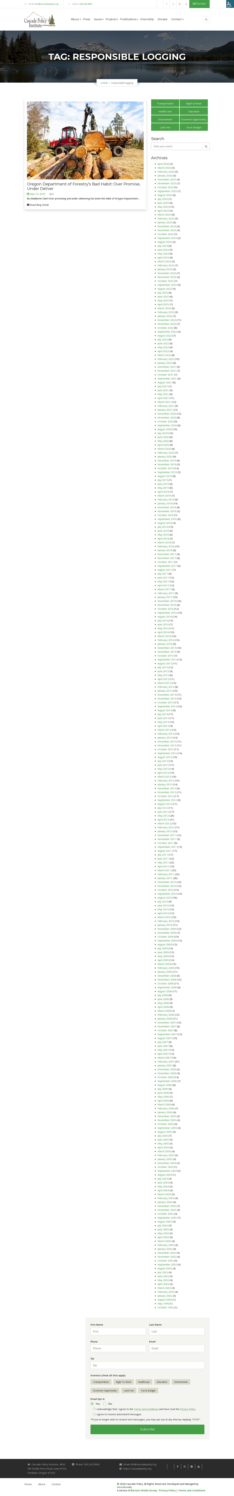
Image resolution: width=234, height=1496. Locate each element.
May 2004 (163, 1186)
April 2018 (163, 538)
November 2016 (167, 604)
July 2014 (163, 714)
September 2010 (167, 893)
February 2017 (166, 593)
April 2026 (163, 163)
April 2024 (163, 257)
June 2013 (163, 764)
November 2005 (167, 1120)
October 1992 (166, 1307)
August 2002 (165, 1268)
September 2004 (167, 1170)
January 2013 (165, 784)
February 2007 (166, 1061)
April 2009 (163, 960)
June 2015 (163, 671)
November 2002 (167, 1256)
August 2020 (165, 429)
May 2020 (163, 441)
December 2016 (167, 601)
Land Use (165, 127)
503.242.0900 (86, 3)
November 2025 (167, 183)
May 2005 (163, 1143)
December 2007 (167, 1022)
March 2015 (164, 682)
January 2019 (165, 503)
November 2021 (167, 370)
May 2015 (163, 675)
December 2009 (167, 928)
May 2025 (163, 206)
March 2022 (164, 355)
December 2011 (167, 835)
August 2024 (165, 241)
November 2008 (167, 979)
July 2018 (163, 526)
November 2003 (167, 1209)
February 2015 (166, 686)
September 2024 (167, 238)
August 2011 (165, 850)
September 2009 (167, 940)
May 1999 (163, 1303)
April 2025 (163, 210)
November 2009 (167, 932)
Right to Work (194, 103)
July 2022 (163, 339)
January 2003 (165, 1248)
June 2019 (163, 483)
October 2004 (166, 1166)
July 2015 (163, 667)
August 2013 (165, 757)
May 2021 (163, 394)
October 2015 (166, 655)
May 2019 (163, 487)
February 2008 (166, 1014)
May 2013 (163, 768)
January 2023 (165, 316)
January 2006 (165, 1112)
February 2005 (166, 1155)
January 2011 (165, 878)
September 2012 (167, 800)
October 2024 (166, 234)
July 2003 (163, 1225)
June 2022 (163, 343)
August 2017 (165, 569)
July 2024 (163, 245)
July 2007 (163, 1042)
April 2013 (163, 772)
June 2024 (163, 249)
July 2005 (163, 1135)
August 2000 (165, 1299)
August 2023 (165, 288)
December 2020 (167, 413)
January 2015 (165, 690)
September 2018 (167, 519)
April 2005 (163, 1147)
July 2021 (163, 386)
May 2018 (163, 534)
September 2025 (167, 191)
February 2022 (166, 359)
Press (86, 19)
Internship (147, 19)
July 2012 (163, 807)
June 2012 (163, 811)
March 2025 (164, 214)
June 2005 (163, 1139)
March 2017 (164, 589)
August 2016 (165, 616)
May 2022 (163, 347)
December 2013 (167, 741)
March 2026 (164, 167)
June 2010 (163, 905)
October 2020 (166, 421)
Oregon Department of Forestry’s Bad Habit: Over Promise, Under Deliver (83, 186)
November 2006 (167, 1073)
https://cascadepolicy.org (137, 1468)
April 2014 (163, 725)
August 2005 (165, 1131)
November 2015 (167, 651)
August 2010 (165, 897)
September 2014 (167, 706)
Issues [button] (98, 19)
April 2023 (163, 304)
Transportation (165, 103)
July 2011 (163, 854)
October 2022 (166, 327)
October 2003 (166, 1213)
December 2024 (167, 226)
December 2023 (167, 273)
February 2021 (166, 405)
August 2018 (165, 522)
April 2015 (163, 679)
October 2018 (166, 515)
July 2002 (163, 1272)
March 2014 (164, 729)
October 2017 (166, 562)
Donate (199, 3)
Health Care (165, 111)
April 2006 (163, 1100)
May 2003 (163, 1233)
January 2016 (165, 643)
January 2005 (165, 1159)
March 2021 (164, 401)
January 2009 (165, 971)
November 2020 (167, 417)
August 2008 (165, 991)
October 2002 (166, 1260)
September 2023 (167, 284)
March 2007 (164, 1057)
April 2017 (163, 585)
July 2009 (163, 948)
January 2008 (165, 1018)
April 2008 (163, 1006)
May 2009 (163, 956)
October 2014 (166, 702)
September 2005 (167, 1127)
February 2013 (166, 780)
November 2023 (167, 277)
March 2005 (164, 1151)
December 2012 (167, 788)
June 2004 (163, 1182)
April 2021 (163, 398)
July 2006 (163, 1088)
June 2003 (163, 1229)
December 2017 (167, 554)
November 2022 (167, 323)
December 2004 (167, 1163)
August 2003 (165, 1221)
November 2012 (167, 792)
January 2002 (165, 1295)
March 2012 (164, 823)
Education (193, 111)
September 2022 (167, 331)
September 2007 (167, 1034)
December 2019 (167, 460)
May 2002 (163, 1280)
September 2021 (167, 378)
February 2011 (166, 874)
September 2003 (167, 1217)
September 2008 (167, 987)
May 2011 (163, 862)
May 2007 (163, 1049)
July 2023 (163, 292)
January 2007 (165, 1065)
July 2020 (163, 433)
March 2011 (164, 870)
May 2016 (163, 628)
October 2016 (166, 608)
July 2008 (163, 995)
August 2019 (165, 476)
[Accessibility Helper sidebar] (230, 4)
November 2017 (167, 558)
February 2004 (166, 1198)
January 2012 (165, 831)
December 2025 (167, 179)
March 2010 (164, 917)
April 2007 (163, 1053)
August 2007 (165, 1038)
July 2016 (163, 620)
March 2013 (164, 776)
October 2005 (166, 1124)
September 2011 (167, 846)
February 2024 (166, 265)
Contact (56, 1484)
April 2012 (163, 819)
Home (104, 82)
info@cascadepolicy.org (46, 3)
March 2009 (164, 964)
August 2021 (165, 382)
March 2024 (164, 261)
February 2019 (166, 499)
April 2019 (163, 491)
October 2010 (166, 889)
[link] (160, 4)
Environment (165, 119)
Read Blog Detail (38, 204)
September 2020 (167, 425)
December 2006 (167, 1069)
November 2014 (167, 698)
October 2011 (166, 843)
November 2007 (167, 1026)
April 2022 (163, 351)
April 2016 (163, 632)
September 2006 (167, 1081)
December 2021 (167, 366)
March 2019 (164, 495)
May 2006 (163, 1096)
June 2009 (163, 952)
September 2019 (167, 472)
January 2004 (165, 1202)
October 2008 (166, 983)
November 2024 (167, 230)
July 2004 (163, 1178)
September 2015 (167, 659)
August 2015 (165, 663)
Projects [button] (111, 19)
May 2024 (163, 253)
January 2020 (165, 456)
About (41, 1484)
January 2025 (165, 222)
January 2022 (165, 362)
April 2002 (163, 1284)
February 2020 (166, 452)
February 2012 (166, 827)
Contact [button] (176, 19)
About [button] (75, 19)
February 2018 (166, 546)
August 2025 (165, 195)
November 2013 (167, 745)
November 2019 (167, 464)
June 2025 (163, 202)
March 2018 (164, 542)
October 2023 (166, 280)
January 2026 (165, 175)
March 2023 (164, 308)
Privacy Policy (187, 1409)
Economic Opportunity (193, 119)
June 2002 (163, 1276)
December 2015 (167, 647)
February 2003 (166, 1245)
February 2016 (166, 640)
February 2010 (166, 921)
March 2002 (164, 1287)
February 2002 (166, 1291)
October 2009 (166, 936)
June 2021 (163, 390)
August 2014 (165, 710)
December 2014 (167, 694)
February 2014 (166, 733)
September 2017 (167, 565)
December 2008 (167, 975)
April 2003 (163, 1237)
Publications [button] (128, 19)
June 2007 (163, 1045)
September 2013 (167, 753)
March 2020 (164, 448)
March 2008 (164, 1010)
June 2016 (163, 624)
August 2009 (165, 944)
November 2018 (167, 511)
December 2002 (167, 1252)
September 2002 (167, 1264)
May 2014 (163, 722)
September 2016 (167, 612)
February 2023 (166, 312)
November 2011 (167, 839)
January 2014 (165, 737)
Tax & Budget (194, 127)
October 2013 (166, 749)
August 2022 (165, 335)
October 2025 (166, 187)
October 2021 (166, 374)
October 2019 (166, 468)
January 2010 (165, 924)
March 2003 (164, 1241)
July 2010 (163, 901)
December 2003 (167, 1206)
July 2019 (163, 480)
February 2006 (166, 1108)
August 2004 (165, 1174)
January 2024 (165, 269)
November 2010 (167, 885)
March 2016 (164, 636)
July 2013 (163, 761)
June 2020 (163, 437)
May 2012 (163, 815)
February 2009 (166, 967)
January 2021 (165, 409)
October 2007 (166, 1030)
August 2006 (165, 1085)
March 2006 (164, 1104)
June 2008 (163, 999)
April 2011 (163, 866)
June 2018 (163, 530)
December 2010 (167, 882)
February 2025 (166, 218)
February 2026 (166, 171)
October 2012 (166, 796)
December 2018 (167, 507)
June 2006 (163, 1092)
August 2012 (165, 803)
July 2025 (163, 199)
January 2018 (165, 550)
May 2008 (163, 1003)
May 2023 (163, 300)
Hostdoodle (124, 1487)
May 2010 (163, 909)
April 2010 (163, 913)
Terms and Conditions (146, 1409)
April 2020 (163, 444)
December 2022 (167, 320)
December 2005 (167, 1116)
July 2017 (163, 573)
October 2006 (166, 1077)
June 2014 (163, 718)
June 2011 (163, 858)
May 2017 (163, 581)
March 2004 (164, 1194)
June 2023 (163, 296)
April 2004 (163, 1190)
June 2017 (163, 577)
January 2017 (165, 597)
